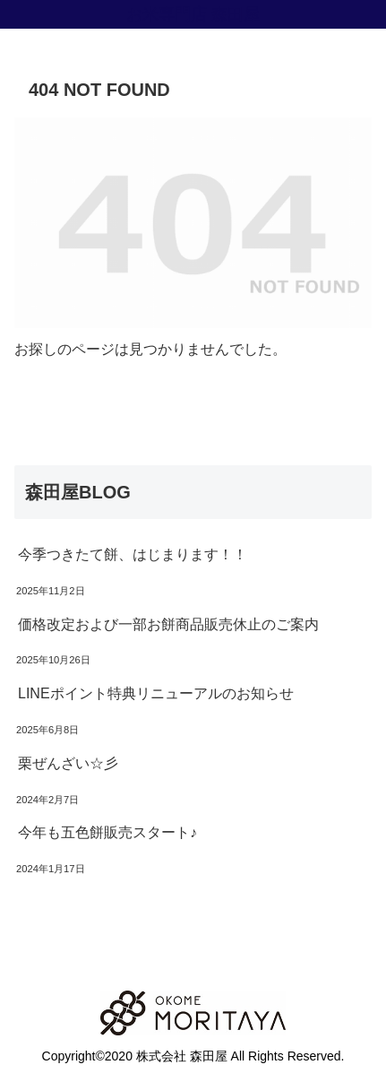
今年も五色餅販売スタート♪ (107, 832)
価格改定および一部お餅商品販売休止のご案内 (168, 624)
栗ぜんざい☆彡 (68, 763)
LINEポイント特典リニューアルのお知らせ (156, 693)
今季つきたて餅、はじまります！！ (132, 554)
